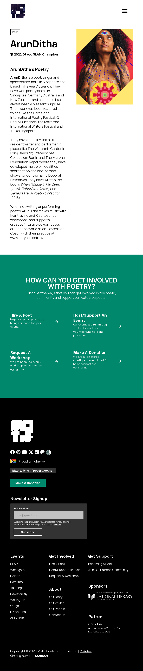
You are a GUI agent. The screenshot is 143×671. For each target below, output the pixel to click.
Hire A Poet (57, 564)
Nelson (15, 576)
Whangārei (17, 570)
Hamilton (16, 582)
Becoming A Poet (100, 564)
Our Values (56, 603)
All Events (17, 618)
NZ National (18, 612)
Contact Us (57, 615)
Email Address (22, 508)
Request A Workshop (64, 576)
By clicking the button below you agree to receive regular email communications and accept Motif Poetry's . (42, 523)
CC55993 (42, 656)
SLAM (14, 564)
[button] (125, 11)
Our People (57, 609)
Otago (14, 606)
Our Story (55, 597)
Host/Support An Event (65, 570)
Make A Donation (28, 483)
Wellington (17, 600)
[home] (18, 11)
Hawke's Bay (18, 594)
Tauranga (16, 588)
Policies (57, 524)
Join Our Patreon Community (108, 570)
